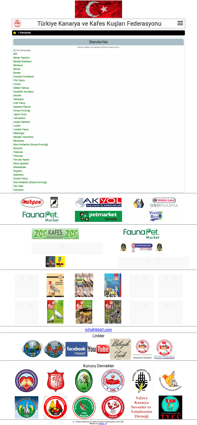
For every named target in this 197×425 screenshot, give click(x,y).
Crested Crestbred (23, 76)
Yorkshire (18, 189)
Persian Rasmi (21, 159)
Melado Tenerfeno (23, 136)
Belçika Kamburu (22, 61)
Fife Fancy (19, 80)
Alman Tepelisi (21, 57)
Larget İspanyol (21, 121)
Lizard (16, 125)
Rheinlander (19, 167)
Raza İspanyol (21, 163)
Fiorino (17, 84)
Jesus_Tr (103, 424)
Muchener (18, 140)
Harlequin (18, 99)
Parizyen (18, 155)
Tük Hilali (18, 186)
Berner (17, 69)
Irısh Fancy (19, 102)
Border (17, 72)
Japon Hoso (20, 114)
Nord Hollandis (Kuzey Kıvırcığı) (30, 144)
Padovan (18, 152)
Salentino (18, 174)
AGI (15, 53)
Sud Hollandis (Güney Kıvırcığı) (30, 182)
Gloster (17, 95)
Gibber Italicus (21, 87)
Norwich (17, 148)
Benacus (18, 65)
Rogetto (17, 170)
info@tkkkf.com (98, 329)
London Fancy (20, 129)
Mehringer (19, 133)
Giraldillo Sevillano (23, 91)
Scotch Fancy (20, 178)
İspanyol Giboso (22, 106)
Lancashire (19, 118)
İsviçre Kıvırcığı (21, 110)
